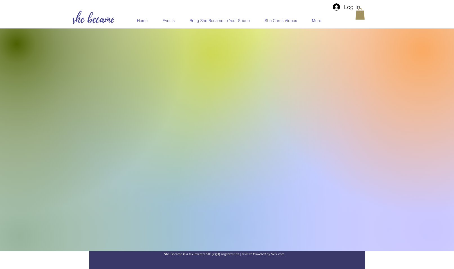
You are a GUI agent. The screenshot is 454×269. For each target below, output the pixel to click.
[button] (360, 14)
